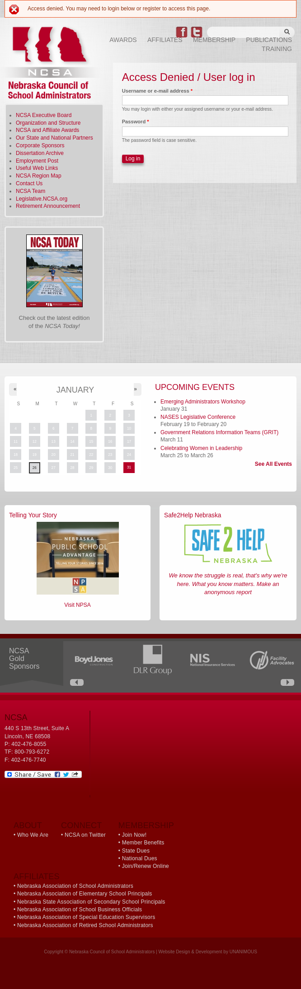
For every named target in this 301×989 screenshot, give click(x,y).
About (28, 825)
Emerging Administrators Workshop (202, 401)
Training (277, 48)
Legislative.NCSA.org (41, 199)
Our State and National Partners (54, 138)
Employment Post (37, 161)
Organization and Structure (48, 123)
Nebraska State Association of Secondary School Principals (91, 902)
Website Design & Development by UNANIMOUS (208, 951)
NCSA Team (30, 191)
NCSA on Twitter (85, 835)
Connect (81, 825)
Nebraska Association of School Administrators (75, 886)
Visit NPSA (77, 605)
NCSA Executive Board (43, 115)
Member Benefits (143, 842)
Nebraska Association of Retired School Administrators (85, 925)
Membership (214, 39)
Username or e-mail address (157, 91)
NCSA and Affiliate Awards (47, 130)
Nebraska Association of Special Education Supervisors (86, 917)
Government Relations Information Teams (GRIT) (219, 432)
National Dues (139, 858)
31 (129, 467)
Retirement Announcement (48, 206)
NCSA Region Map (38, 176)
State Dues (136, 851)
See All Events (273, 464)
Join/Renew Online (145, 866)
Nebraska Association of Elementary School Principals (84, 894)
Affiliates (165, 39)
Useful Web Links (37, 168)
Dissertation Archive (40, 153)
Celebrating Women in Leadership (201, 448)
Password (135, 121)
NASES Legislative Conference (197, 417)
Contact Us (29, 183)
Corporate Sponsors (40, 145)
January (75, 389)
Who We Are (32, 835)
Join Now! (134, 835)
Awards (122, 39)
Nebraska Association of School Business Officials (79, 909)
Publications (269, 39)
